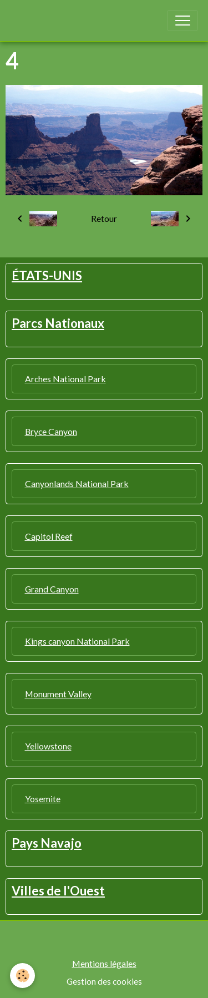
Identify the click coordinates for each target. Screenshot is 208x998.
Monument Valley (58, 693)
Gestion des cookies (104, 981)
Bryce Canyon (51, 431)
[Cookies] (22, 975)
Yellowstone (48, 746)
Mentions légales (104, 963)
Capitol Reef (49, 536)
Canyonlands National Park (77, 483)
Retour (104, 218)
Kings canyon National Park (77, 641)
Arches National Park (65, 378)
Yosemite (42, 798)
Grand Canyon (52, 589)
